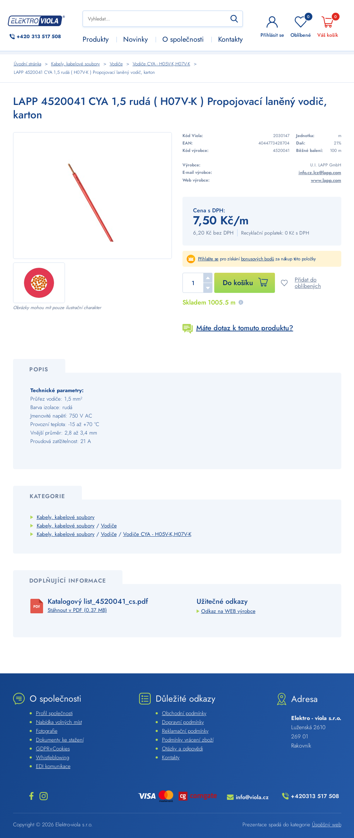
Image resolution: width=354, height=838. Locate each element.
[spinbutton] (197, 283)
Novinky (135, 39)
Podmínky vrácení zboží (188, 740)
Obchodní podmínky (184, 713)
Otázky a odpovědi (182, 749)
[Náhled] (92, 195)
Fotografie (47, 731)
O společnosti (183, 39)
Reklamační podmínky (185, 731)
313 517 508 (39, 36)
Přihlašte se (208, 258)
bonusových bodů (257, 258)
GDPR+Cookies (53, 749)
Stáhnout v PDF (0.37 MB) (77, 610)
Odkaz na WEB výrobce (228, 611)
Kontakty (230, 39)
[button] (207, 278)
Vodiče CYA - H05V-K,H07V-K (157, 534)
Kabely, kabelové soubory (66, 517)
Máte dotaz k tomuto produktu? (244, 328)
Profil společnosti (54, 713)
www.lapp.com (326, 180)
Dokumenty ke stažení (60, 740)
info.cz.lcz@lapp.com (320, 172)
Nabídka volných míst (59, 722)
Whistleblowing (52, 757)
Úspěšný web (326, 824)
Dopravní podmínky (183, 722)
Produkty (96, 39)
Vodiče (109, 526)
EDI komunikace (53, 766)
